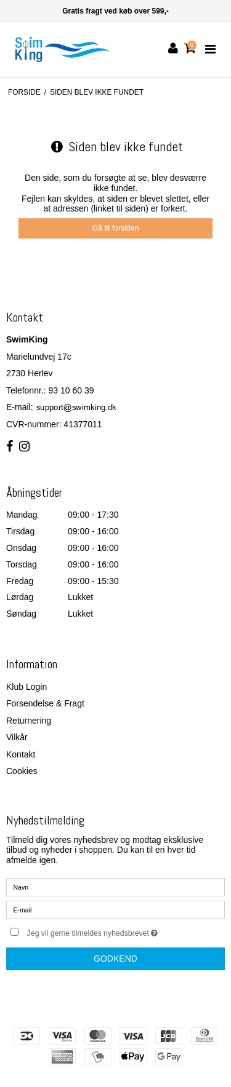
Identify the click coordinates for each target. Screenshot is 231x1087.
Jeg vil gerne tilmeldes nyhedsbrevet (108, 930)
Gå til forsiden (115, 228)
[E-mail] (115, 909)
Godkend (115, 958)
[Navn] (115, 886)
